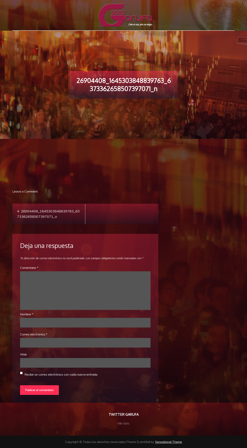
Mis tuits (123, 423)
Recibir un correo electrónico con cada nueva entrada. (61, 374)
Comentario (29, 268)
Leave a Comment (25, 191)
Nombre (26, 314)
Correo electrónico (33, 334)
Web (23, 354)
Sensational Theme (168, 442)
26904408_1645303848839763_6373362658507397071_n (48, 214)
